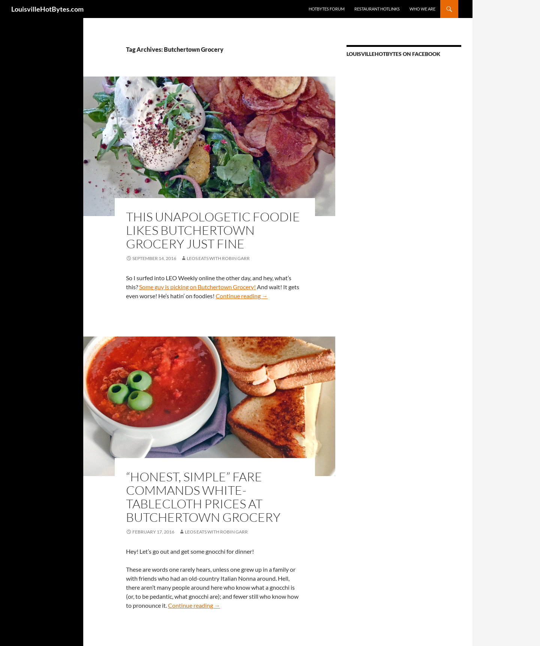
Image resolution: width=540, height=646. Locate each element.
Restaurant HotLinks (377, 8)
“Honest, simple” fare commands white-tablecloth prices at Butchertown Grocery (203, 497)
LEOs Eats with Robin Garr (218, 258)
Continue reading (242, 295)
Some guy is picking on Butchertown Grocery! (197, 286)
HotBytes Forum (327, 8)
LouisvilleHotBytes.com (47, 9)
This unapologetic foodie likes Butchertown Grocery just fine (213, 230)
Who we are (422, 8)
